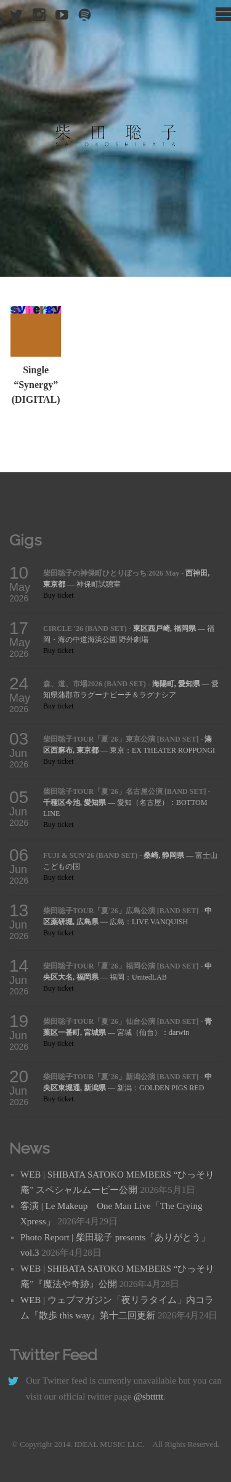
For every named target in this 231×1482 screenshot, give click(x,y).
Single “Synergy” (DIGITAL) (36, 385)
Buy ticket (58, 595)
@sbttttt (148, 1396)
